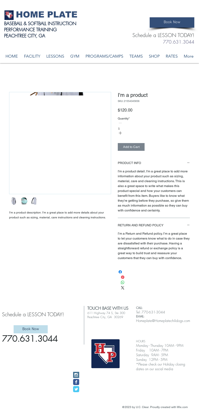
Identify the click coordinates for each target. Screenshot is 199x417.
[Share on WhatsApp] (122, 284)
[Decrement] (120, 123)
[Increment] (120, 133)
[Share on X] (122, 289)
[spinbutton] (122, 128)
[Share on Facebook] (120, 273)
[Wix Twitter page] (76, 389)
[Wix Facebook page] (76, 382)
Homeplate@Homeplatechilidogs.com (163, 320)
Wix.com (182, 407)
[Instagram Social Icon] (76, 375)
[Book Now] (172, 22)
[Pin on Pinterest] (122, 278)
